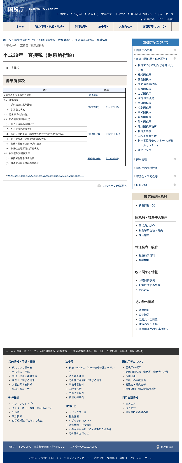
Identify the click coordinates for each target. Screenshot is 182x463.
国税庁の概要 (144, 50)
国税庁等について (25, 39)
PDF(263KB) (94, 158)
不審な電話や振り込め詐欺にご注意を (90, 429)
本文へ (64, 14)
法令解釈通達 (76, 376)
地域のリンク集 (148, 324)
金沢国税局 (144, 93)
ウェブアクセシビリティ (78, 458)
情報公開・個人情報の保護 (141, 389)
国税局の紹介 (147, 225)
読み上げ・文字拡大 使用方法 (106, 14)
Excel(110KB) (113, 134)
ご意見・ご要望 (148, 319)
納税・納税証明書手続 (24, 376)
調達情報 (144, 310)
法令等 (69, 361)
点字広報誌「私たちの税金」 (28, 420)
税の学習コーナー (22, 389)
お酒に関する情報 (149, 284)
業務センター (146, 149)
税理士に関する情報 (23, 380)
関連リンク (55, 458)
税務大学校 (144, 131)
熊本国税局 (144, 121)
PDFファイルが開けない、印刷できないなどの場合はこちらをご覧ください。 (46, 175)
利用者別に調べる (141, 14)
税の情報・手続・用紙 (21, 361)
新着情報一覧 (147, 205)
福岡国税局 (144, 116)
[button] (49, 26)
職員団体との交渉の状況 (153, 328)
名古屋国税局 (146, 98)
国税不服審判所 (147, 135)
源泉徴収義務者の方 (137, 412)
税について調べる (22, 367)
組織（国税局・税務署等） (55, 39)
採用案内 (144, 235)
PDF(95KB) (93, 107)
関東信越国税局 (84, 39)
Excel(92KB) (112, 158)
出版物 (16, 412)
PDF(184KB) (94, 134)
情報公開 (141, 185)
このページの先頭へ (115, 185)
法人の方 (131, 408)
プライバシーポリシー (142, 458)
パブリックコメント (80, 420)
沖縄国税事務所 (147, 126)
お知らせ (70, 406)
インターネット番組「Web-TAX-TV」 (33, 408)
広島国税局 (144, 107)
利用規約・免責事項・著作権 (110, 458)
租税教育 (144, 289)
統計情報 (102, 39)
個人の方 (131, 403)
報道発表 (74, 416)
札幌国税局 (144, 74)
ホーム (20, 26)
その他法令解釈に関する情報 (85, 380)
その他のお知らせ (79, 433)
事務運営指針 (76, 384)
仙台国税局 (144, 79)
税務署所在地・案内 (151, 230)
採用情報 (141, 159)
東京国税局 (144, 88)
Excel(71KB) (112, 107)
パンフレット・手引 (23, 403)
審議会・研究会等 (147, 176)
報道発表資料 (147, 255)
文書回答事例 (147, 280)
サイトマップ (165, 14)
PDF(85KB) (93, 95)
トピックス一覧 (78, 412)
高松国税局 (144, 112)
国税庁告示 (75, 389)
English (78, 14)
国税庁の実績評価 (147, 168)
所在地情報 (165, 447)
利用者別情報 (130, 397)
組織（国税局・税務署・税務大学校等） (148, 372)
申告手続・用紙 (21, 372)
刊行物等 (13, 397)
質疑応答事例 (76, 397)
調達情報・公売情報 (80, 425)
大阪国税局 (144, 102)
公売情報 (144, 314)
